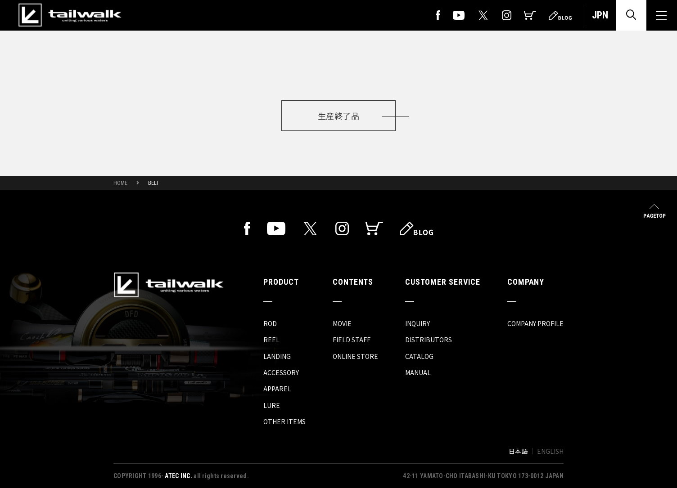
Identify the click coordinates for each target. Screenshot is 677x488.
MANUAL (418, 372)
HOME (120, 183)
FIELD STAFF (351, 339)
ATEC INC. (178, 475)
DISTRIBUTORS (428, 339)
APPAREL (277, 388)
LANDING (277, 356)
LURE (271, 405)
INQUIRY (417, 323)
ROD (270, 323)
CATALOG (419, 356)
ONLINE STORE (355, 356)
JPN (600, 15)
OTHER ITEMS (284, 421)
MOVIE (342, 323)
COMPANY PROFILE (535, 323)
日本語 (518, 451)
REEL (271, 339)
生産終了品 (338, 115)
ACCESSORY (281, 372)
